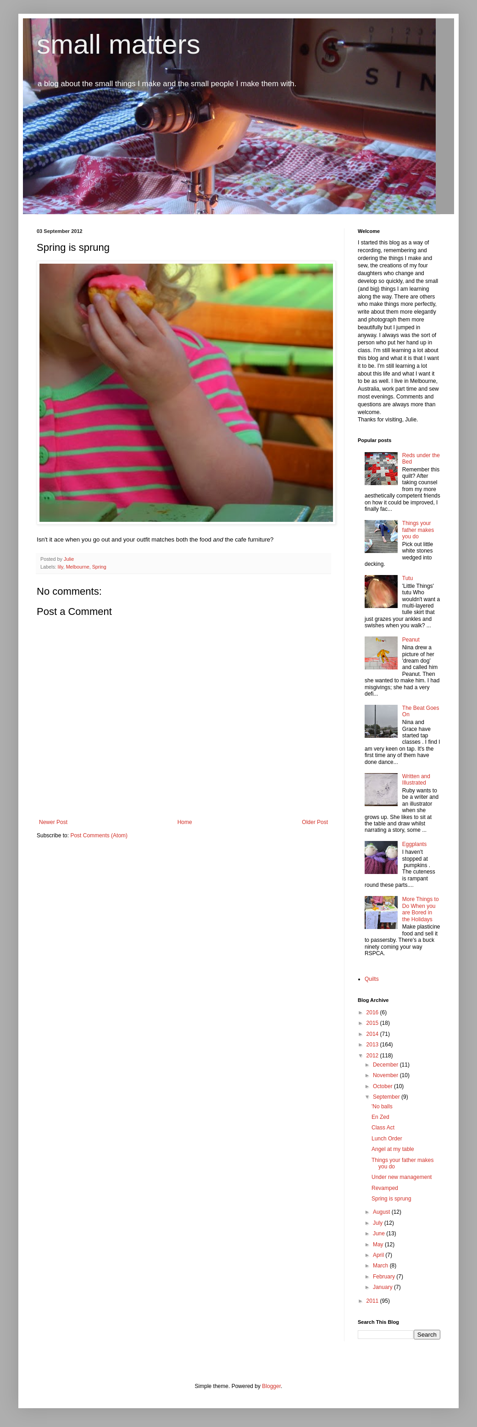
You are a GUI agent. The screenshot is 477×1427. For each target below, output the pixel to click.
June (379, 1233)
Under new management (402, 1177)
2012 (373, 1055)
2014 (373, 1034)
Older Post (315, 822)
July (378, 1223)
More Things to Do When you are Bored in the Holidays (420, 909)
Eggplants (414, 844)
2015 (373, 1023)
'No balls (382, 1106)
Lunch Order (387, 1138)
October (383, 1086)
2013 (373, 1044)
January (383, 1287)
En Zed (380, 1117)
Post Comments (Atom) (99, 835)
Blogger (271, 1386)
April (379, 1255)
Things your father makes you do (418, 530)
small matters (118, 44)
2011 (373, 1301)
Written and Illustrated (416, 779)
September (387, 1097)
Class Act (383, 1127)
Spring (99, 567)
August (382, 1212)
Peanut (411, 639)
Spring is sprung (391, 1198)
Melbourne (77, 567)
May (379, 1244)
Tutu (407, 578)
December (386, 1065)
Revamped (385, 1188)
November (386, 1075)
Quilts (372, 979)
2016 (373, 1012)
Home (184, 822)
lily (60, 567)
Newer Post (53, 822)
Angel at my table (393, 1149)
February (384, 1276)
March (381, 1265)
